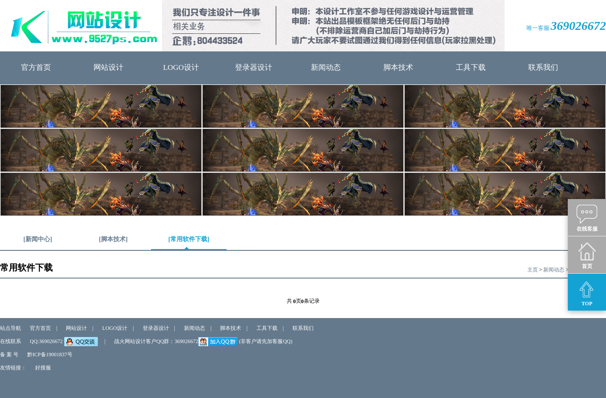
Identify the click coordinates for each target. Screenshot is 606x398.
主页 (532, 270)
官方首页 (36, 67)
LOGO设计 (180, 67)
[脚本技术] (113, 242)
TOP (587, 293)
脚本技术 (398, 67)
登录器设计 (253, 67)
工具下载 (471, 67)
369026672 (578, 26)
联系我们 (543, 67)
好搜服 (43, 368)
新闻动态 (326, 67)
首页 (587, 255)
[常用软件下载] (188, 242)
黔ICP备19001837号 (49, 354)
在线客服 (587, 218)
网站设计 (108, 67)
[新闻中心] (37, 242)
